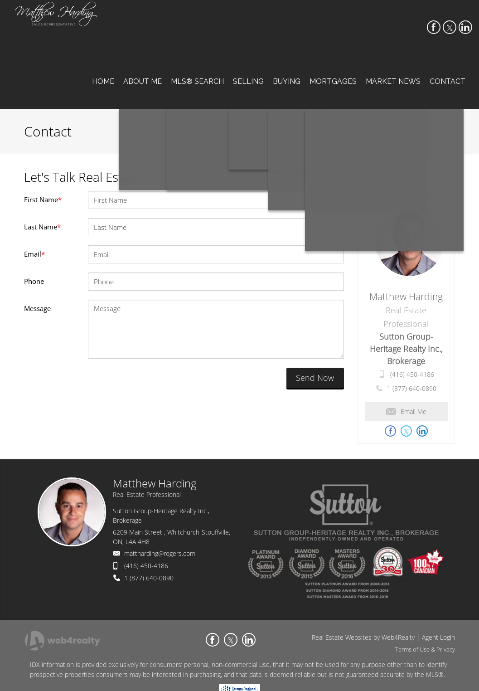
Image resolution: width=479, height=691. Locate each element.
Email (34, 253)
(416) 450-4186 (412, 374)
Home (413, 132)
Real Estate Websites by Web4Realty (363, 637)
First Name (43, 199)
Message (37, 308)
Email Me (406, 411)
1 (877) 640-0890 (411, 388)
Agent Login (438, 637)
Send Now (315, 377)
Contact (440, 132)
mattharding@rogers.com (159, 553)
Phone (34, 281)
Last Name (42, 226)
